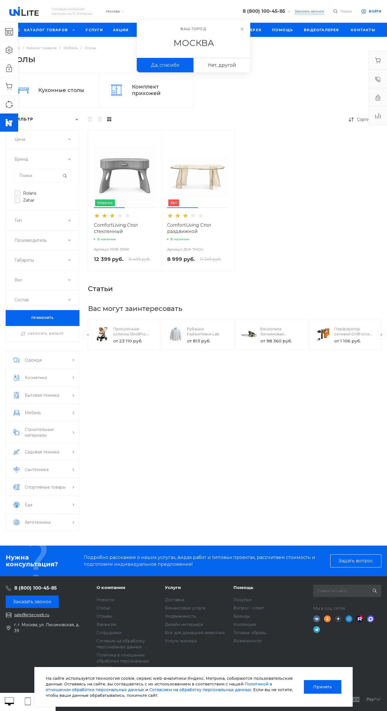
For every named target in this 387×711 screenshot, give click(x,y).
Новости (105, 599)
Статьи (103, 608)
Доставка (174, 599)
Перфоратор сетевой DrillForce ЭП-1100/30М (352, 334)
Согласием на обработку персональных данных (200, 689)
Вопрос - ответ (249, 608)
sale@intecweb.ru (31, 614)
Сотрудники (108, 632)
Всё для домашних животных (195, 632)
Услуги (173, 587)
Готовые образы (250, 632)
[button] (109, 207)
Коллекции (245, 624)
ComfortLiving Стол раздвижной (189, 228)
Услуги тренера (181, 640)
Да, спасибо (165, 65)
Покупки (242, 599)
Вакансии (106, 624)
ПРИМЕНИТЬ (42, 318)
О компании (110, 587)
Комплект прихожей (146, 90)
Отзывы (104, 616)
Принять (322, 686)
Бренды (242, 616)
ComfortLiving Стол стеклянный (116, 228)
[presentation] (87, 334)
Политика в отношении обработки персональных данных (122, 661)
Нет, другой (222, 65)
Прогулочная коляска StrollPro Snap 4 (129, 334)
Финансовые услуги (185, 608)
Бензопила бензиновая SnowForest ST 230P (279, 334)
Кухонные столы (61, 90)
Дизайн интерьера (184, 624)
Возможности (248, 640)
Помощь (243, 587)
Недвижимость (180, 616)
